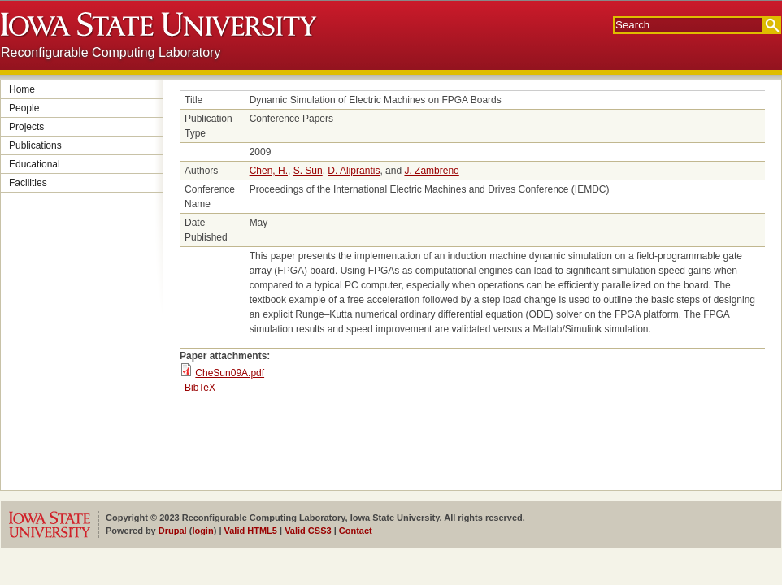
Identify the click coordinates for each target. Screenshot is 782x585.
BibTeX (200, 387)
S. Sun (308, 170)
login (202, 530)
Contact (355, 530)
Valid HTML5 (250, 530)
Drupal (173, 530)
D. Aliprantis (354, 170)
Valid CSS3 (308, 530)
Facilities (28, 182)
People (24, 108)
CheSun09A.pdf (229, 373)
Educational (34, 164)
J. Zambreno (431, 170)
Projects (26, 126)
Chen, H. (269, 170)
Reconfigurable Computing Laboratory (110, 52)
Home (22, 89)
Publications (35, 145)
